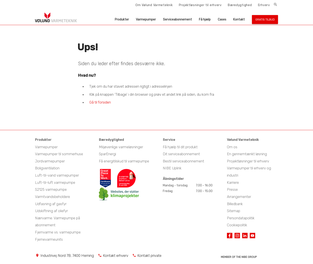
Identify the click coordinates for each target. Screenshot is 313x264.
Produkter (122, 19)
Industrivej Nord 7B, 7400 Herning (67, 255)
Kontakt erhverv (115, 255)
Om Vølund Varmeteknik (154, 5)
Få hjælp (205, 19)
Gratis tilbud (265, 19)
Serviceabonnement (177, 19)
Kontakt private (149, 255)
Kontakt (239, 19)
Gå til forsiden (100, 102)
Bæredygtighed (240, 5)
